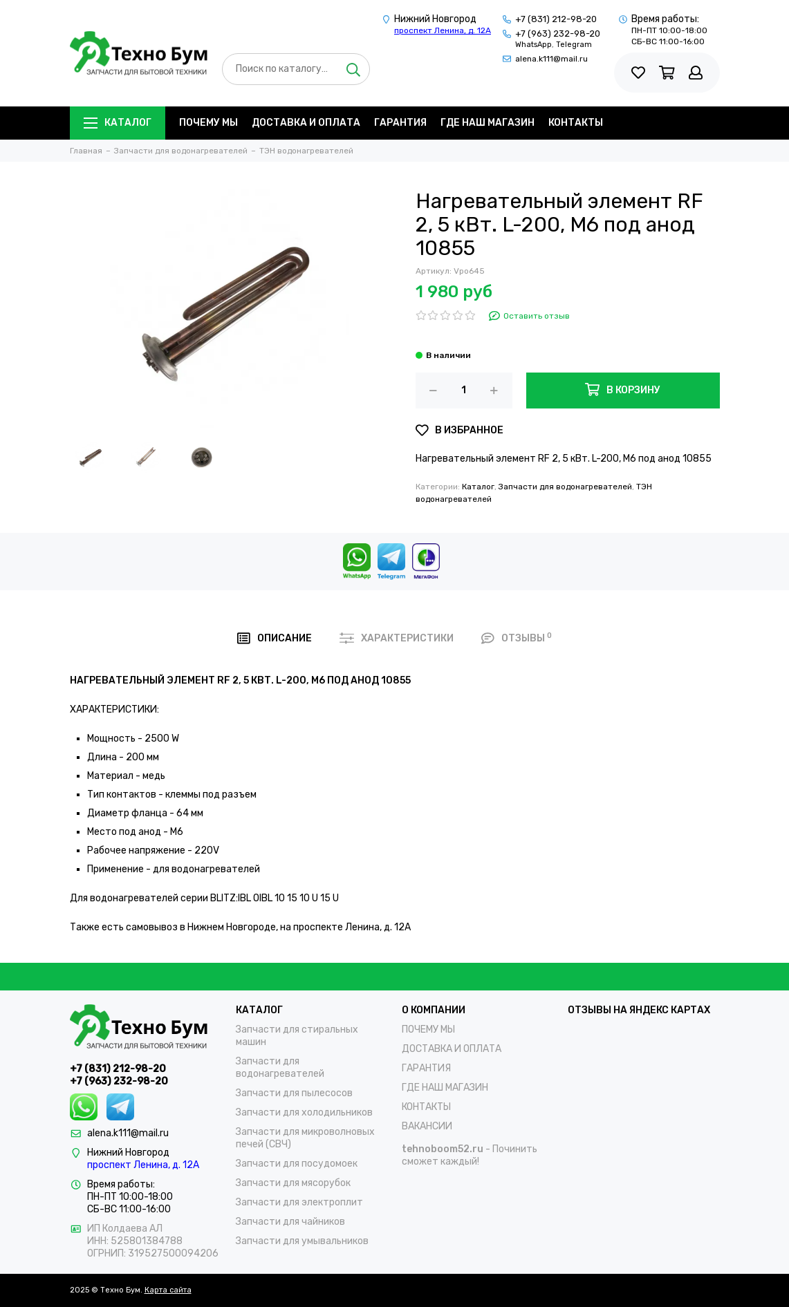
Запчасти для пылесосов (294, 1093)
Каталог (117, 123)
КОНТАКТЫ (575, 123)
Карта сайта (168, 1290)
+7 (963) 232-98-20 (557, 33)
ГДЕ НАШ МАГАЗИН (487, 123)
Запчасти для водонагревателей (565, 486)
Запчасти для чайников (290, 1222)
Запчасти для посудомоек (297, 1163)
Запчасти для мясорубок (293, 1183)
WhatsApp (533, 44)
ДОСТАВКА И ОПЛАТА (306, 123)
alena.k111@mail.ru (551, 59)
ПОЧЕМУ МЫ (208, 123)
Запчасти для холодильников (304, 1112)
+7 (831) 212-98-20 (556, 19)
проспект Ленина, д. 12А (442, 30)
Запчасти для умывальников (302, 1241)
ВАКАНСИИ (427, 1126)
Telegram (574, 44)
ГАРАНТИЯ (400, 123)
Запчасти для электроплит (299, 1202)
